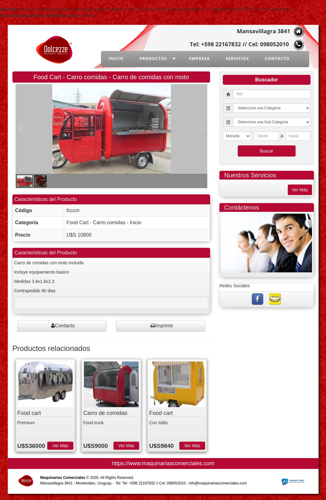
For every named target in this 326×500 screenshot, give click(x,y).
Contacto (63, 325)
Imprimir (161, 325)
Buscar (266, 150)
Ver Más (60, 445)
